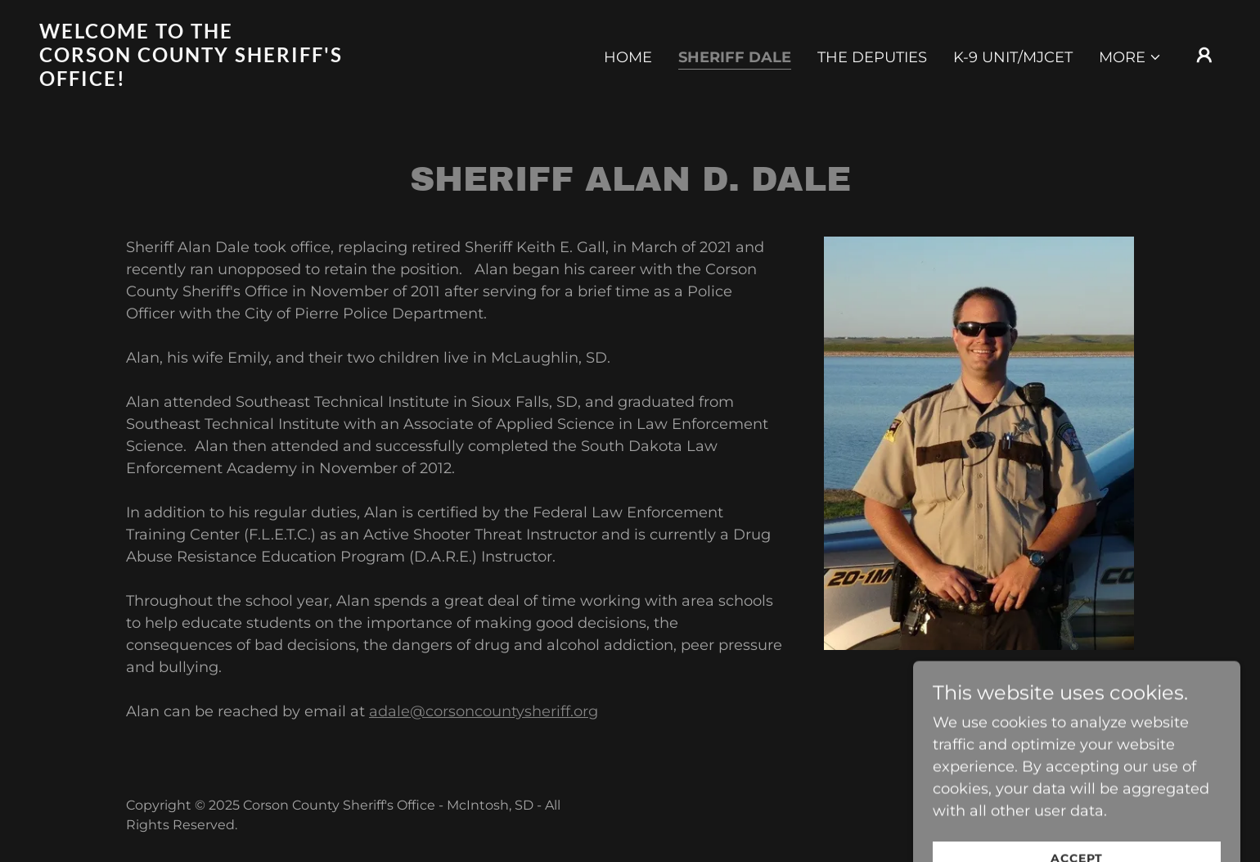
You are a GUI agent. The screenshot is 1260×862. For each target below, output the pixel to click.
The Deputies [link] (872, 57)
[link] (204, 81)
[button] (1130, 57)
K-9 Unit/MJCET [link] (1013, 57)
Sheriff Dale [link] (734, 57)
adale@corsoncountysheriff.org (483, 711)
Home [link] (628, 57)
